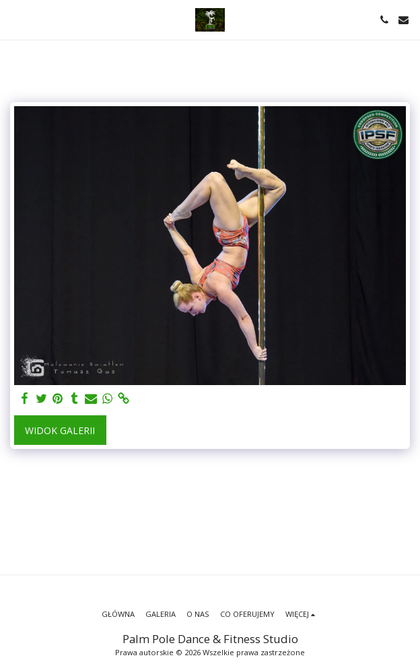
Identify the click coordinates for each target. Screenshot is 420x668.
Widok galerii (60, 430)
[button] (14, 19)
